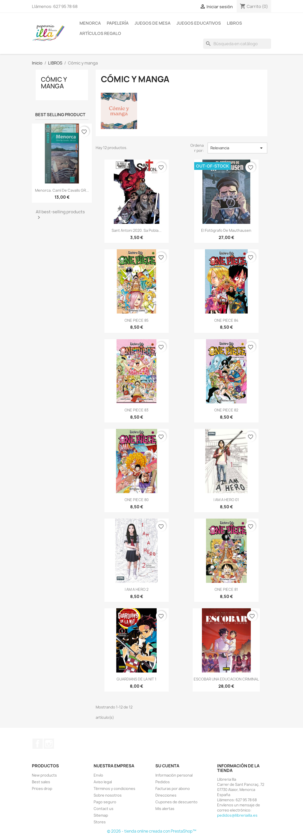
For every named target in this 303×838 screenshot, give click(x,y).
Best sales (41, 781)
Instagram (49, 744)
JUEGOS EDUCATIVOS (198, 23)
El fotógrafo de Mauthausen (226, 230)
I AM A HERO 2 (136, 589)
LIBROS (234, 23)
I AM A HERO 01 (226, 499)
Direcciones (165, 795)
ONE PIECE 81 (226, 589)
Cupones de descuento (176, 801)
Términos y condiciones (114, 788)
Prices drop (42, 788)
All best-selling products (60, 214)
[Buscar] (237, 44)
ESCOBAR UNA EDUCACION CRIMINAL (226, 679)
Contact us (103, 808)
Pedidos (162, 781)
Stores (100, 821)
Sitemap (101, 815)
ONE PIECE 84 (226, 320)
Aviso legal (103, 781)
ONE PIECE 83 (136, 410)
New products (44, 775)
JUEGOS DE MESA (153, 23)
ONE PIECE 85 (136, 320)
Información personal (174, 775)
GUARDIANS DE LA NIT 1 (136, 679)
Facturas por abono (172, 788)
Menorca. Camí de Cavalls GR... (62, 190)
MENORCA (90, 23)
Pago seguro (105, 801)
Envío (98, 775)
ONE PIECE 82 (226, 410)
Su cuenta (167, 766)
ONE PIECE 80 (136, 499)
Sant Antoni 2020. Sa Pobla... (137, 230)
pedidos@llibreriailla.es (237, 815)
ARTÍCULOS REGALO (100, 33)
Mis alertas (164, 808)
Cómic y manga (54, 82)
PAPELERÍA (118, 23)
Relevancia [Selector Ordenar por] (237, 148)
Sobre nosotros (108, 795)
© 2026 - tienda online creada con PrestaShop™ (151, 831)
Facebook (37, 744)
